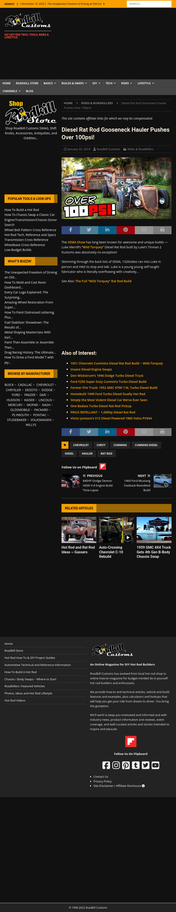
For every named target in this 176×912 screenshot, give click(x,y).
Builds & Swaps (72, 83)
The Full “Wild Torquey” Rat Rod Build (103, 281)
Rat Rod (106, 453)
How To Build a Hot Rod (21, 210)
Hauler (87, 453)
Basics (48, 83)
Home (6, 83)
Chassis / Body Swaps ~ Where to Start (30, 679)
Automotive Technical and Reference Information (37, 665)
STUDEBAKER (16, 420)
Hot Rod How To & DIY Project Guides (29, 658)
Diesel (69, 453)
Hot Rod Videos (14, 700)
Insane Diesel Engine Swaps (91, 369)
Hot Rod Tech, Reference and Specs (30, 235)
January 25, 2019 (79, 149)
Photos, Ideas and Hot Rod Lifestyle (28, 693)
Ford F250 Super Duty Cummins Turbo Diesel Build (108, 381)
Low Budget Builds (17, 250)
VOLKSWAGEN (41, 420)
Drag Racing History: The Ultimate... (30, 352)
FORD (16, 395)
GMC (43, 395)
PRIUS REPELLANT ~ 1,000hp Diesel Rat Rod (102, 412)
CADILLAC (25, 385)
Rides (125, 83)
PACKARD (41, 410)
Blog (29, 91)
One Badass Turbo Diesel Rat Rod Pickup (100, 406)
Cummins (120, 445)
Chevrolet (81, 445)
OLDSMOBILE (20, 410)
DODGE (47, 390)
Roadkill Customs (108, 149)
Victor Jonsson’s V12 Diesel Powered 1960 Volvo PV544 (111, 418)
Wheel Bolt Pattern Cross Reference (30, 230)
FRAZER (29, 395)
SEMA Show (76, 242)
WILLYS (31, 425)
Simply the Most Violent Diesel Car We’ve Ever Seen (108, 400)
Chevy (101, 445)
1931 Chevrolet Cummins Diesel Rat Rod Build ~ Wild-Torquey (116, 363)
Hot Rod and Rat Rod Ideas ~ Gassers (78, 549)
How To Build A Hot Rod (20, 672)
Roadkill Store (27, 83)
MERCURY (15, 405)
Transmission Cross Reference (26, 240)
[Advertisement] (118, 43)
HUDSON (13, 400)
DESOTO (31, 390)
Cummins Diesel (146, 445)
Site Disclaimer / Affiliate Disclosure (119, 786)
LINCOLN (45, 400)
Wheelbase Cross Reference (24, 245)
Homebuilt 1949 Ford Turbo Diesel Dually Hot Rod (107, 394)
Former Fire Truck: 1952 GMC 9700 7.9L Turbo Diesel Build (113, 387)
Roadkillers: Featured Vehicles (24, 686)
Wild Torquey (93, 247)
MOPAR (32, 405)
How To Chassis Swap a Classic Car (29, 215)
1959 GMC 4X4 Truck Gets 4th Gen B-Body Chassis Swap (154, 552)
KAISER (29, 400)
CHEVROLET (45, 385)
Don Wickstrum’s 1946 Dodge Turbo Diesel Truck (106, 375)
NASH (46, 405)
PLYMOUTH (20, 415)
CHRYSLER (13, 390)
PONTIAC (39, 415)
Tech (109, 83)
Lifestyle (144, 83)
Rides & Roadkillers (140, 149)
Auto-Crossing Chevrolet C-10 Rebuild (111, 552)
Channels (10, 91)
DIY (94, 83)
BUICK (9, 385)
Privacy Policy (102, 781)
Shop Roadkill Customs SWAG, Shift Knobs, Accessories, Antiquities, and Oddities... (31, 133)
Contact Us (100, 777)
